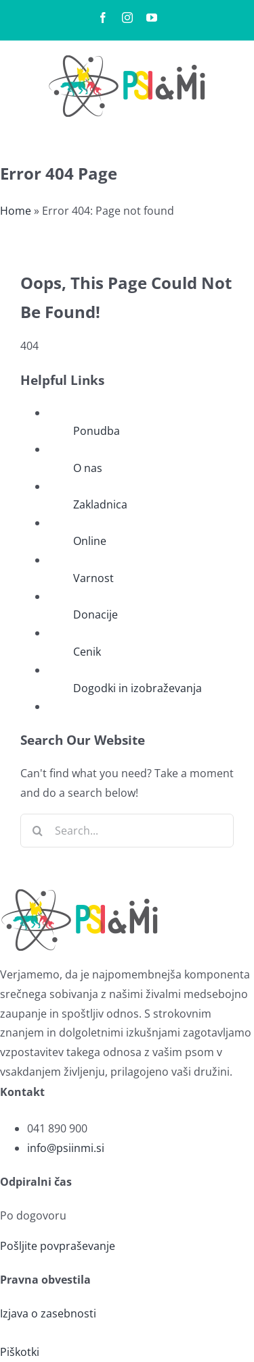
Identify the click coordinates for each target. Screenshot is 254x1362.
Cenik (87, 651)
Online (89, 540)
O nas (87, 468)
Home (15, 210)
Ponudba (96, 430)
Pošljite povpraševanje (57, 1245)
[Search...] (127, 830)
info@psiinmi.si (65, 1148)
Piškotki (19, 1351)
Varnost (93, 578)
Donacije (95, 614)
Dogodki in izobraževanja (137, 688)
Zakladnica (100, 504)
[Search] (37, 830)
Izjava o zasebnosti (48, 1313)
